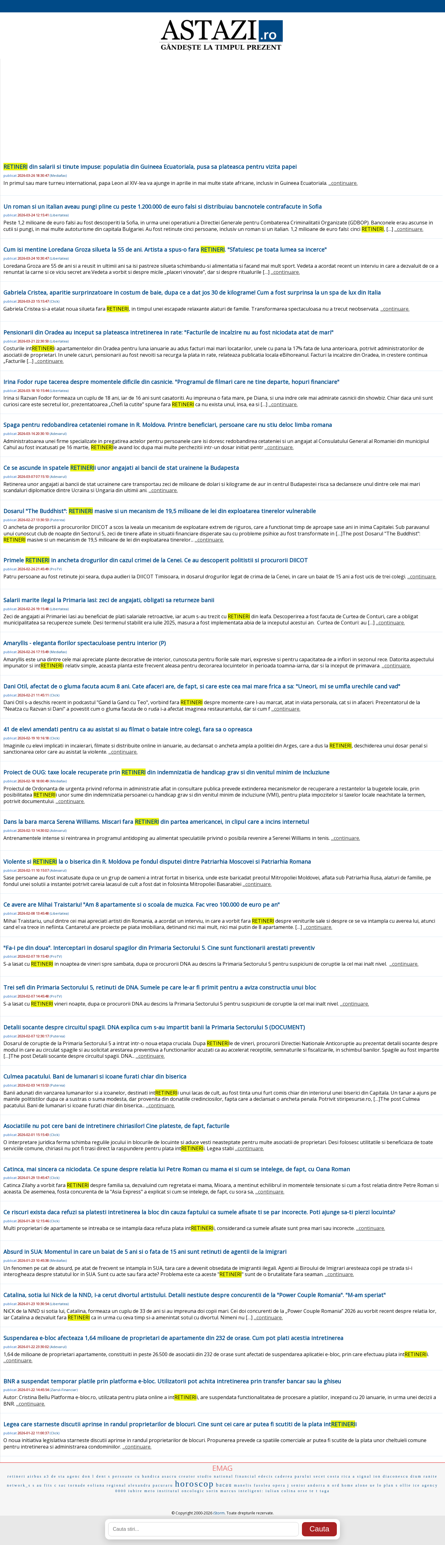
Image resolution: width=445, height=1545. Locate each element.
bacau (224, 1485)
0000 (120, 1491)
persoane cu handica (136, 1476)
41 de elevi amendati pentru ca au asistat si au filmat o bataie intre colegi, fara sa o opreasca (127, 729)
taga (325, 1491)
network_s (19, 1485)
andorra (317, 1485)
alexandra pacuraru (150, 1485)
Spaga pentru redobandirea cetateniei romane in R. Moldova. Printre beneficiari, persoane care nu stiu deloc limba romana (167, 424)
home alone (354, 1485)
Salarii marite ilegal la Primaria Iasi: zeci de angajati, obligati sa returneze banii (108, 600)
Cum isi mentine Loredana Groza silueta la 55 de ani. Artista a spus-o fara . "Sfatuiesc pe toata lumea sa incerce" (165, 249)
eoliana (96, 1485)
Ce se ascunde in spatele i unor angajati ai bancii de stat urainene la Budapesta (121, 467)
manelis (243, 1485)
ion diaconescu (391, 1476)
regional (116, 1485)
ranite (431, 1476)
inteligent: (251, 1491)
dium (416, 1476)
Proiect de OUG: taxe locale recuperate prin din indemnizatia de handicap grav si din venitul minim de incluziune (166, 772)
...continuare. (343, 183)
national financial (235, 1476)
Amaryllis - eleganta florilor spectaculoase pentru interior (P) (84, 643)
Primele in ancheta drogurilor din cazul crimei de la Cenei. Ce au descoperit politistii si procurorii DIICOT (155, 560)
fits (48, 1485)
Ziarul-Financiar (64, 1389)
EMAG (222, 1468)
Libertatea (59, 215)
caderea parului (293, 1476)
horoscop (194, 1483)
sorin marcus (221, 1491)
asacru (169, 1476)
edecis (265, 1476)
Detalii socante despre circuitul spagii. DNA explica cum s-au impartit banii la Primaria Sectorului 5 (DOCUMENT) (154, 1027)
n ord (333, 1485)
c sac (60, 1485)
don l (88, 1476)
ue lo (376, 1485)
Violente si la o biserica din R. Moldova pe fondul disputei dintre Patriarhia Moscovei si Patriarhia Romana (157, 861)
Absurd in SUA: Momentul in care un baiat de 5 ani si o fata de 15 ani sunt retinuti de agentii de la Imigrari (144, 1251)
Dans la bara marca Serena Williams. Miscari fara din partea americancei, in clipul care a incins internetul (156, 821)
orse (303, 1491)
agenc (73, 1476)
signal (364, 1476)
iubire (135, 1491)
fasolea (262, 1485)
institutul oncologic (181, 1491)
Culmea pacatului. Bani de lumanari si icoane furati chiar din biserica (94, 1076)
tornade (77, 1485)
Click (54, 301)
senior (298, 1485)
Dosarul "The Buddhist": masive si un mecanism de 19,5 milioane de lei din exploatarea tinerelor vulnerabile (159, 511)
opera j (281, 1485)
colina (289, 1491)
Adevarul (58, 433)
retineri (16, 1476)
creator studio (195, 1476)
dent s (103, 1476)
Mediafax (58, 175)
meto (149, 1491)
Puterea (57, 519)
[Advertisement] (221, 115)
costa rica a (341, 1476)
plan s (391, 1485)
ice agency (425, 1485)
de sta (58, 1476)
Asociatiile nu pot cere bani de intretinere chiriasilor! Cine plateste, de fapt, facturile (116, 1126)
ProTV (56, 569)
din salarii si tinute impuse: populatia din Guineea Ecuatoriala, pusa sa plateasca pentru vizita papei (150, 166)
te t (314, 1491)
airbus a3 (38, 1476)
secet (320, 1476)
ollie (405, 1485)
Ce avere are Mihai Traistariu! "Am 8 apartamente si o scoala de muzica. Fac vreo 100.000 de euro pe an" (141, 904)
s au (37, 1485)
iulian (272, 1491)
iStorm (219, 1513)
